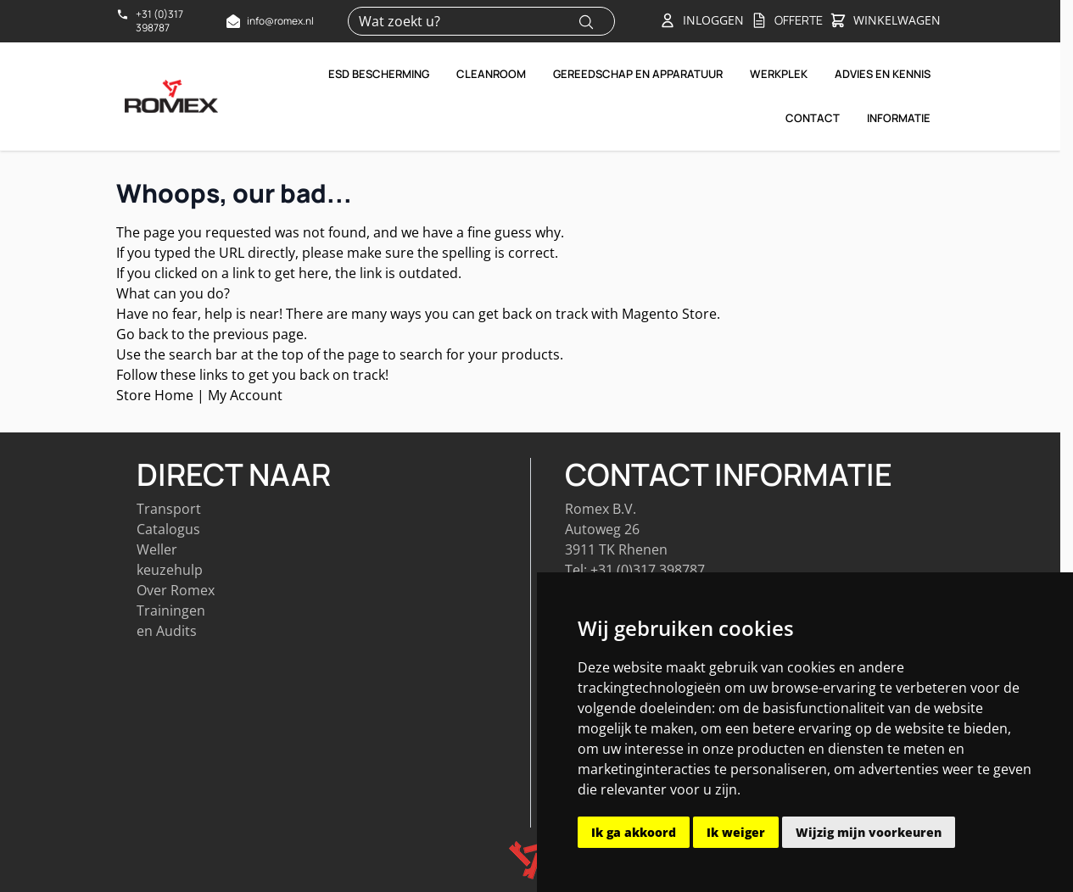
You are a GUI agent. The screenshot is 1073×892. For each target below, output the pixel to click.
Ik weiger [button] (736, 832)
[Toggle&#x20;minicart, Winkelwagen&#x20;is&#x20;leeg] (885, 21)
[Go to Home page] (171, 96)
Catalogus (168, 529)
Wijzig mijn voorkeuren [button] (869, 832)
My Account (245, 395)
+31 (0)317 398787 (647, 569)
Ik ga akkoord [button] (633, 832)
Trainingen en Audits (171, 620)
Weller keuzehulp (170, 559)
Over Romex (176, 590)
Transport (169, 508)
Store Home (154, 395)
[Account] (701, 20)
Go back (142, 334)
